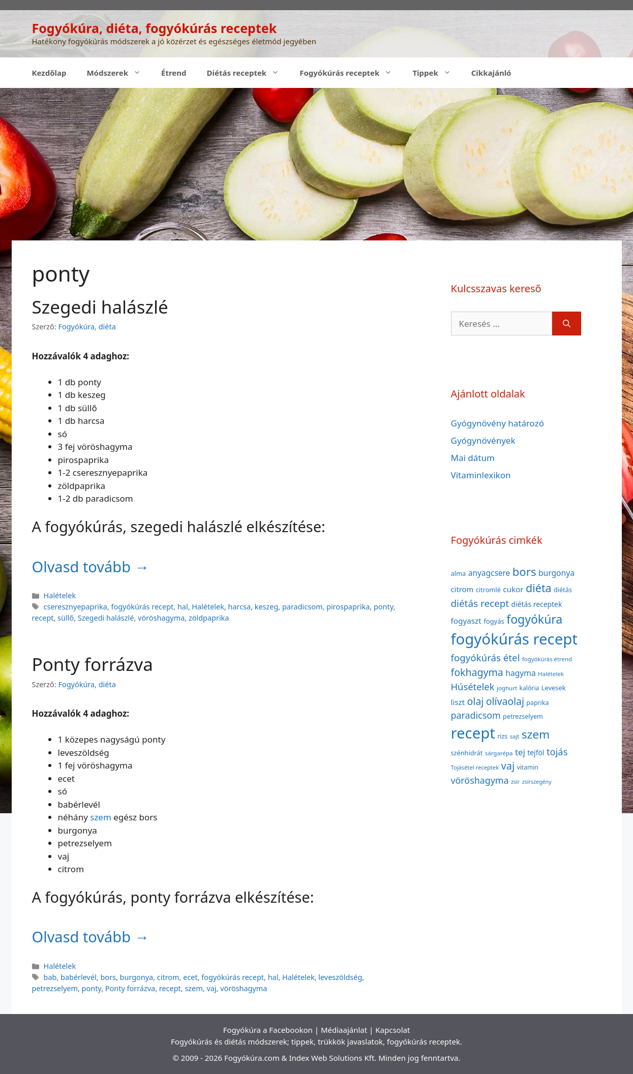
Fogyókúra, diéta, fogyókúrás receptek (154, 28)
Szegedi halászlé (100, 307)
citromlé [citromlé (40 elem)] (488, 589)
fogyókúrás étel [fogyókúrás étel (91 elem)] (485, 657)
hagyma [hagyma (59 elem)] (520, 673)
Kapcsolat (392, 1030)
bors (108, 977)
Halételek (60, 595)
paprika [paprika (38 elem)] (537, 702)
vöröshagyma (161, 618)
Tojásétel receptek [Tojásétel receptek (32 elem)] (475, 767)
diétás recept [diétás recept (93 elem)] (480, 603)
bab (50, 977)
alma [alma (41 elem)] (458, 573)
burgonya (137, 977)
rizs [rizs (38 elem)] (502, 736)
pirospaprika (348, 606)
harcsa (239, 606)
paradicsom (302, 606)
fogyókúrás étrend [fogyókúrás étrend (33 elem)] (547, 659)
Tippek (436, 72)
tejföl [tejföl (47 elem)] (535, 752)
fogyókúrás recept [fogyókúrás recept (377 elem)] (514, 639)
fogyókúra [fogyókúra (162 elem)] (534, 619)
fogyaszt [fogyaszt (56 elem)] (466, 621)
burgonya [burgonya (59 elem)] (556, 572)
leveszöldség (340, 977)
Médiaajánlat (344, 1030)
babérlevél (79, 977)
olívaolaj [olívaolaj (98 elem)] (505, 701)
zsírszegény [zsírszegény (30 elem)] (537, 781)
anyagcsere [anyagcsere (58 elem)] (489, 572)
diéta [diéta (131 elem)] (539, 587)
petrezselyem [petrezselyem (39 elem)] (523, 716)
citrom (168, 977)
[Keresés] (566, 324)
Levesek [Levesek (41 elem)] (553, 687)
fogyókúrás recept (142, 606)
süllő (65, 618)
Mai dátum (473, 458)
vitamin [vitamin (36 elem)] (527, 767)
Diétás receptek (248, 72)
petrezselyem (55, 988)
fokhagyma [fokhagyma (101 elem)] (477, 672)
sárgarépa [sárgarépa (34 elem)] (499, 753)
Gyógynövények (483, 440)
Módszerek (118, 72)
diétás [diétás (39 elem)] (563, 590)
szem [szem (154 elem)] (536, 734)
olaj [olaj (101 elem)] (475, 701)
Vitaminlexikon (481, 475)
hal (182, 606)
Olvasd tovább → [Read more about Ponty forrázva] (90, 936)
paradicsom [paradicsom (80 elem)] (476, 715)
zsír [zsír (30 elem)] (515, 781)
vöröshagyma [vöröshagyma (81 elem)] (480, 780)
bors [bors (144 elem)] (524, 571)
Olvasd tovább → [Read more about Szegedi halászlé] (90, 566)
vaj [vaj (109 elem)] (508, 766)
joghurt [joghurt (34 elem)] (507, 688)
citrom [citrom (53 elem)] (462, 589)
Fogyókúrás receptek (350, 72)
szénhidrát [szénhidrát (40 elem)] (467, 752)
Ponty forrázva (93, 664)
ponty (384, 606)
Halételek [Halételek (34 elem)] (551, 674)
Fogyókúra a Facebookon (268, 1030)
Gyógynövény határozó (498, 423)
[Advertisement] (317, 164)
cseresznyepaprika (75, 606)
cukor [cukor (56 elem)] (513, 589)
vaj (211, 988)
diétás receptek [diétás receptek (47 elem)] (536, 604)
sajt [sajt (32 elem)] (515, 736)
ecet (190, 977)
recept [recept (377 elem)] (473, 733)
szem (100, 817)
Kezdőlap (49, 73)
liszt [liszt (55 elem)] (458, 702)
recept (43, 618)
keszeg (267, 606)
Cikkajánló (491, 73)
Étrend (174, 73)
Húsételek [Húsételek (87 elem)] (473, 686)
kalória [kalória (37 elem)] (529, 688)
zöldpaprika (209, 618)
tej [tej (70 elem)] (520, 752)
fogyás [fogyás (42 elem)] (494, 621)
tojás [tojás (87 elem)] (557, 751)
